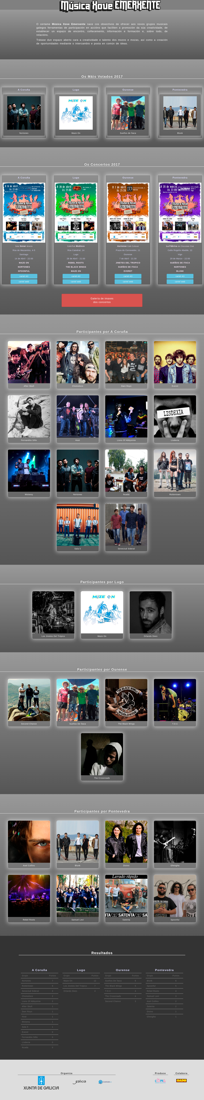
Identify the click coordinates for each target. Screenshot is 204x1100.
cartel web (24, 282)
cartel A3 (24, 276)
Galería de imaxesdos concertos (102, 300)
